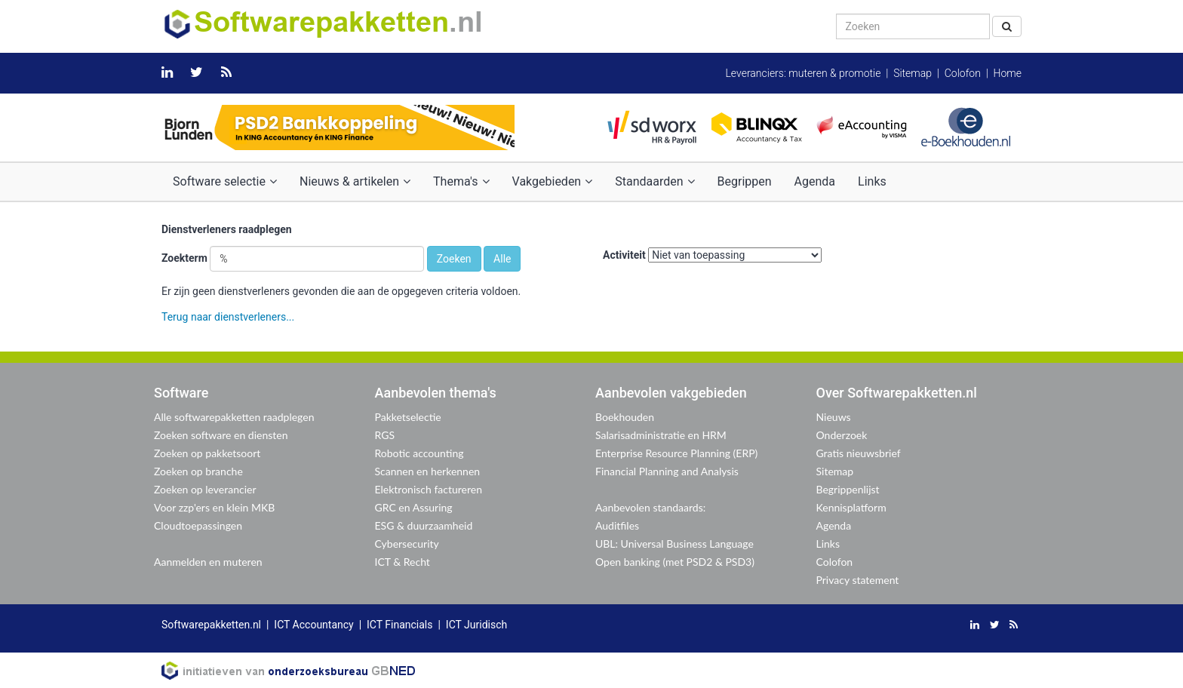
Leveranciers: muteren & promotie (802, 73)
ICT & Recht (402, 561)
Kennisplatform (851, 507)
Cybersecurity (407, 543)
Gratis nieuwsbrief (858, 453)
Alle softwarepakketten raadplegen (234, 416)
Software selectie (225, 181)
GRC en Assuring (414, 507)
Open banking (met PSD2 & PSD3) (674, 561)
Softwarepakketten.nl (211, 625)
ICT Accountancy (313, 625)
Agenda (814, 181)
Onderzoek (842, 434)
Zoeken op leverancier (205, 489)
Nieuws (833, 416)
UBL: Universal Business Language (674, 543)
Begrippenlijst (848, 489)
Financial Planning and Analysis (667, 471)
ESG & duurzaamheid (424, 525)
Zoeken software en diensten (220, 434)
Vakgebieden (552, 181)
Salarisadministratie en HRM (661, 434)
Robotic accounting (419, 453)
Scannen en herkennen (428, 471)
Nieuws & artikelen (355, 181)
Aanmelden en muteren (208, 561)
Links (872, 181)
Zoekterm (184, 258)
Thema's (461, 181)
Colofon (963, 73)
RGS (385, 434)
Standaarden (654, 181)
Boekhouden (624, 416)
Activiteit (624, 255)
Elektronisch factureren (428, 489)
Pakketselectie (408, 416)
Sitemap (912, 73)
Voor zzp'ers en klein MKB (214, 507)
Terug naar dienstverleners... (227, 317)
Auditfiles (617, 525)
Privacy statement (857, 579)
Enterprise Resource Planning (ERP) (676, 453)
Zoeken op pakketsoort (207, 453)
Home (1008, 73)
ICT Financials (399, 625)
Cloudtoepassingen (198, 525)
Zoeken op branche (198, 471)
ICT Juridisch (476, 625)
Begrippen (744, 181)
